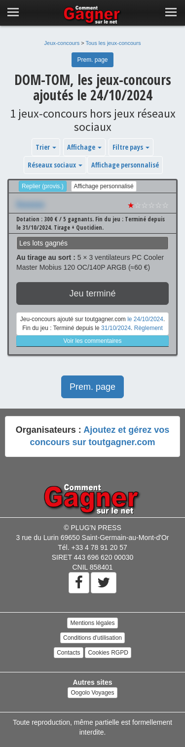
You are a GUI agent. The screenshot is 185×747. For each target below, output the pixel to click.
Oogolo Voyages (92, 692)
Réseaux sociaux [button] (55, 164)
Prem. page (92, 59)
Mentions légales (92, 623)
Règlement (148, 328)
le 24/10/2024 (145, 319)
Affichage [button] (84, 147)
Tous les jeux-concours (113, 43)
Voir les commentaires (92, 340)
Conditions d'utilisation (92, 637)
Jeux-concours (62, 43)
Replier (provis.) (43, 186)
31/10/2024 (116, 328)
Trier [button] (46, 147)
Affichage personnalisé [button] (125, 164)
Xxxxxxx (30, 204)
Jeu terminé (92, 293)
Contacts (68, 652)
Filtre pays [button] (130, 147)
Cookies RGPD (108, 652)
